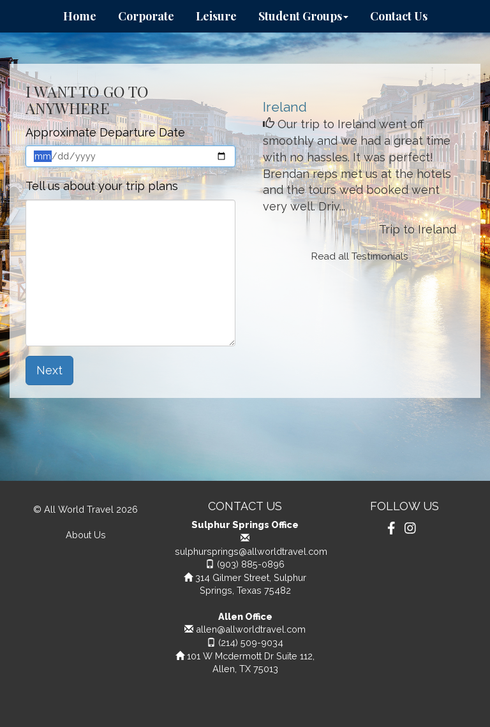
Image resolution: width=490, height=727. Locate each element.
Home (79, 16)
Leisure (216, 16)
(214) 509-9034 (250, 642)
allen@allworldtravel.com (251, 629)
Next (49, 370)
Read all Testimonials (359, 256)
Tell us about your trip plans (102, 186)
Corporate (146, 16)
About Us (86, 534)
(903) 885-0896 (251, 564)
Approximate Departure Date (105, 132)
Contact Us (398, 16)
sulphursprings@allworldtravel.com (251, 551)
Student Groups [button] (303, 16)
